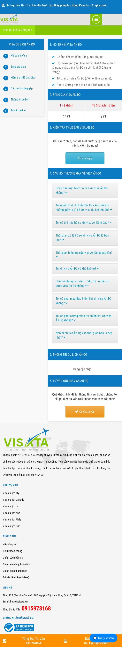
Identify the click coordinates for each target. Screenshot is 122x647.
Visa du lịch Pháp (12, 519)
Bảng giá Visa (18, 66)
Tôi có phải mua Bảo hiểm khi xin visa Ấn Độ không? (83, 301)
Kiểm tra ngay (84, 158)
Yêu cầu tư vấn (85, 411)
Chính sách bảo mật (13, 557)
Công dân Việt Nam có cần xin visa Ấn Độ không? (82, 190)
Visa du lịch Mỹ (11, 493)
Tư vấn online (18, 110)
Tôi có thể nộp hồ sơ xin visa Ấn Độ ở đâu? (83, 222)
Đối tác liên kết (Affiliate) (16, 577)
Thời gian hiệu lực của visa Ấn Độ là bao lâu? (84, 254)
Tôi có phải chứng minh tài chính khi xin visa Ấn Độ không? (83, 318)
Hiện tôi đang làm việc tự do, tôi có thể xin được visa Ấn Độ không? (82, 283)
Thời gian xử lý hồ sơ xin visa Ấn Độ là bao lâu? (82, 238)
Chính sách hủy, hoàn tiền (16, 564)
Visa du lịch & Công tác (17, 30)
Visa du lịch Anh (11, 512)
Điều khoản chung (12, 551)
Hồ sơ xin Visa (19, 55)
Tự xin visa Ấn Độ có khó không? (77, 268)
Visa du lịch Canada (13, 499)
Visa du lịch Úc (11, 506)
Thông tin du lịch (20, 99)
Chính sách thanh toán (15, 570)
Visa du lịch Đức (11, 526)
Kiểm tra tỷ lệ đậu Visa (23, 77)
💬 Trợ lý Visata (103, 638)
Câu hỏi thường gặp (22, 88)
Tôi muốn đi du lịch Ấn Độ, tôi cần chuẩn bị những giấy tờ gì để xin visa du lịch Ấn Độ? (84, 207)
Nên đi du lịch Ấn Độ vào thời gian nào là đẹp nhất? (84, 335)
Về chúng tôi (9, 544)
